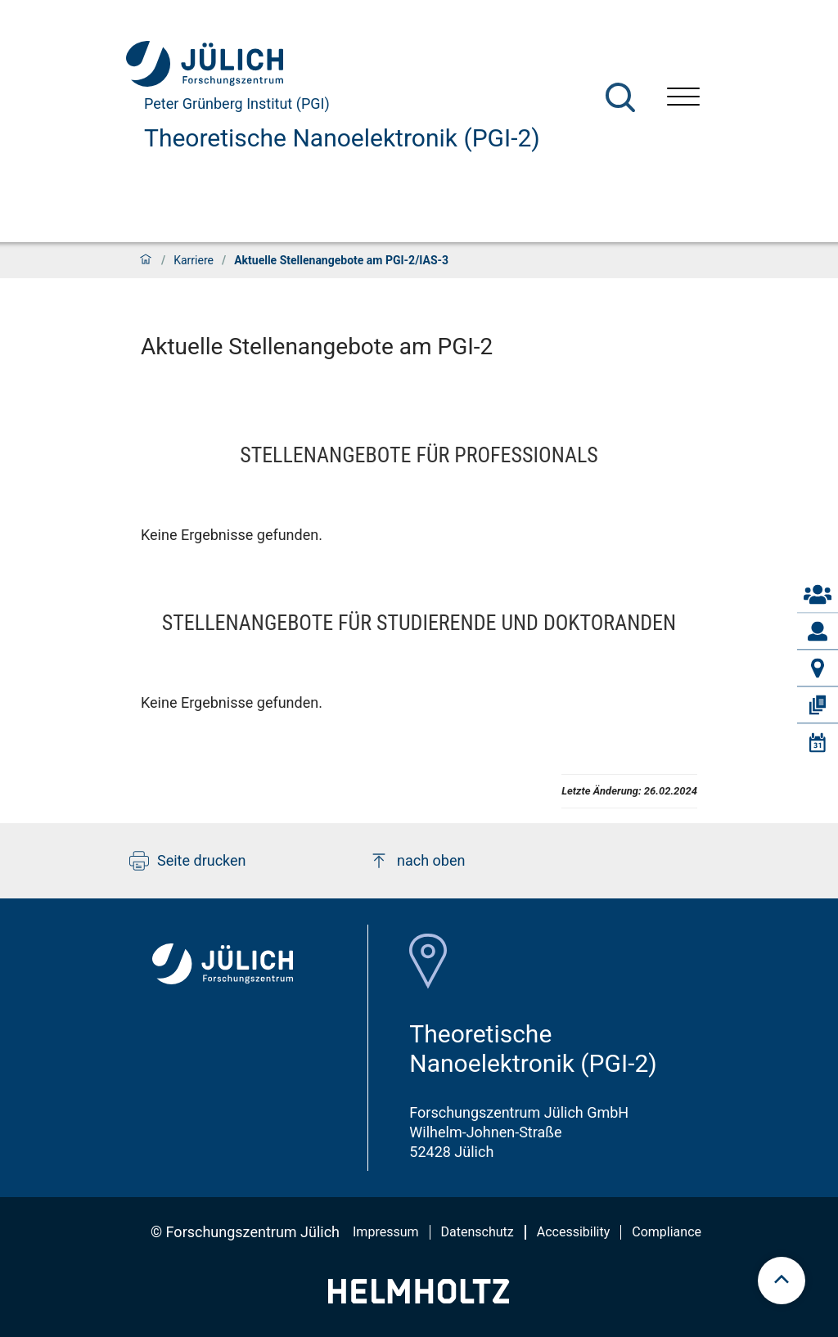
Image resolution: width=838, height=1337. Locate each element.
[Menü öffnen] (683, 99)
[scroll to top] (781, 1280)
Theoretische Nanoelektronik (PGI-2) (342, 138)
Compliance (666, 1232)
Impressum (386, 1232)
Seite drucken (187, 861)
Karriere (193, 260)
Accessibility (573, 1232)
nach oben (417, 861)
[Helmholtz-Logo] (418, 1298)
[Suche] (620, 97)
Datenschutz (477, 1232)
